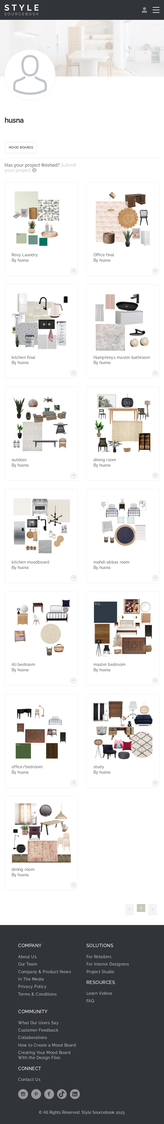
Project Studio (100, 972)
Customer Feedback (38, 1030)
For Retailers (99, 956)
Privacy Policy (32, 986)
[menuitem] (145, 10)
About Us (27, 956)
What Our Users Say (38, 1023)
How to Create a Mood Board (47, 1045)
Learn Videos (99, 993)
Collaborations (32, 1037)
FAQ (90, 1001)
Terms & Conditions (37, 994)
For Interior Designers (107, 964)
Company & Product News (44, 972)
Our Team (27, 964)
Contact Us (29, 1079)
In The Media (31, 979)
